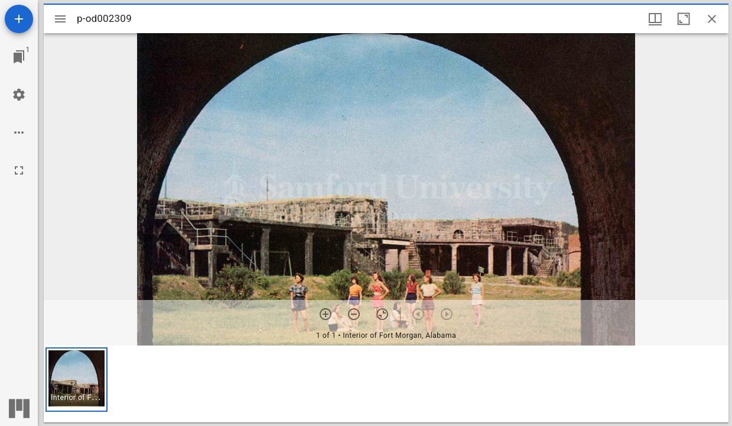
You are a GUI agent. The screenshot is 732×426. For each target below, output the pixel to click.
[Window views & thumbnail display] (655, 19)
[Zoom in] (325, 314)
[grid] (386, 384)
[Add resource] (19, 19)
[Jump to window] (19, 57)
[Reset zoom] (382, 314)
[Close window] (712, 19)
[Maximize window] (683, 19)
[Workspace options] (19, 132)
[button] (76, 379)
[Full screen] (19, 170)
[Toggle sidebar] (60, 19)
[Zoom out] (354, 314)
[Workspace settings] (19, 94)
